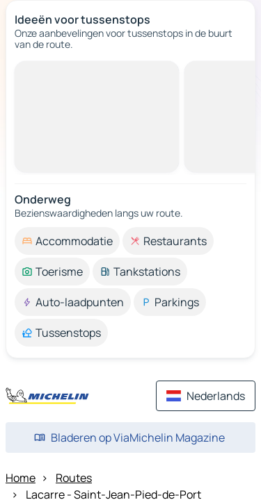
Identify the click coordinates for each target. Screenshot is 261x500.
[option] (67, 241)
